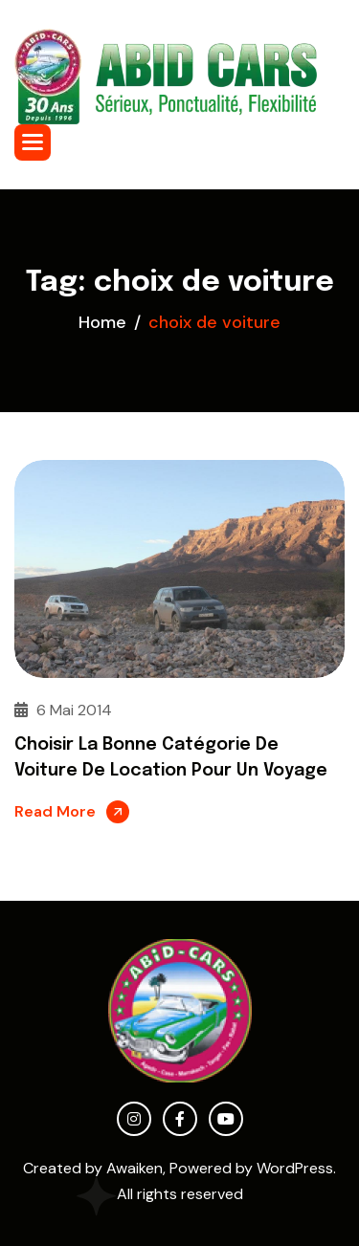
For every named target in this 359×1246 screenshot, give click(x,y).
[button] (32, 142)
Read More (55, 811)
